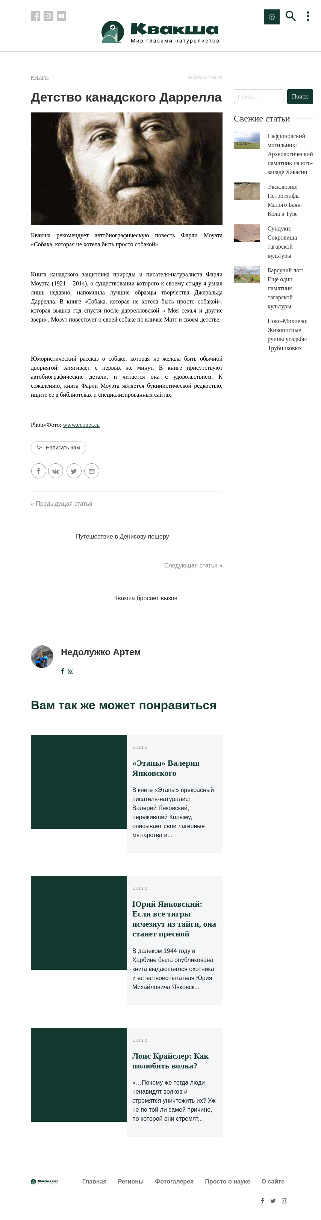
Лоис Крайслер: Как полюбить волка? (170, 1060)
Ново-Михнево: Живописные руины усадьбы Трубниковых (288, 334)
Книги (40, 78)
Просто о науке (227, 1181)
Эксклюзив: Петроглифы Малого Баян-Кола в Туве (285, 200)
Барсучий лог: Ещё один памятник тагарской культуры (285, 288)
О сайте (273, 1181)
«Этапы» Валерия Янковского (166, 767)
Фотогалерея (174, 1181)
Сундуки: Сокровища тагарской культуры (282, 242)
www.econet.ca (81, 425)
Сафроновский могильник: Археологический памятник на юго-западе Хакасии (290, 154)
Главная (94, 1181)
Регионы (131, 1181)
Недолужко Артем (101, 652)
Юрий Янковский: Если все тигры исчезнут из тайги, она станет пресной (174, 918)
